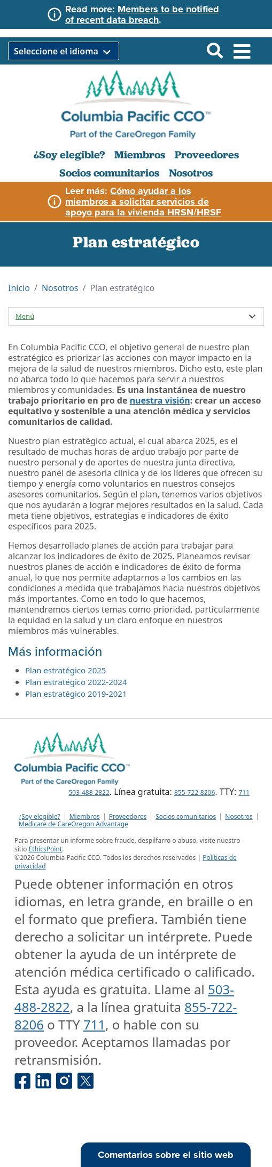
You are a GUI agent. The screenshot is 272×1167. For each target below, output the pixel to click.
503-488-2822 (88, 792)
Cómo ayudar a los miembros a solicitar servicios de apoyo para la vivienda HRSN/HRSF (143, 201)
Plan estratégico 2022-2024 (76, 682)
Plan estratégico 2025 (65, 670)
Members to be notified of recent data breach (142, 14)
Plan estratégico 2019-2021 (76, 693)
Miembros (139, 154)
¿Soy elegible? (69, 154)
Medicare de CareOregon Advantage (73, 824)
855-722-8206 (194, 792)
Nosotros (191, 172)
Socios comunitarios (109, 172)
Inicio (19, 288)
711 (244, 792)
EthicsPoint (45, 849)
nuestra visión (160, 400)
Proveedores (207, 154)
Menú (24, 316)
